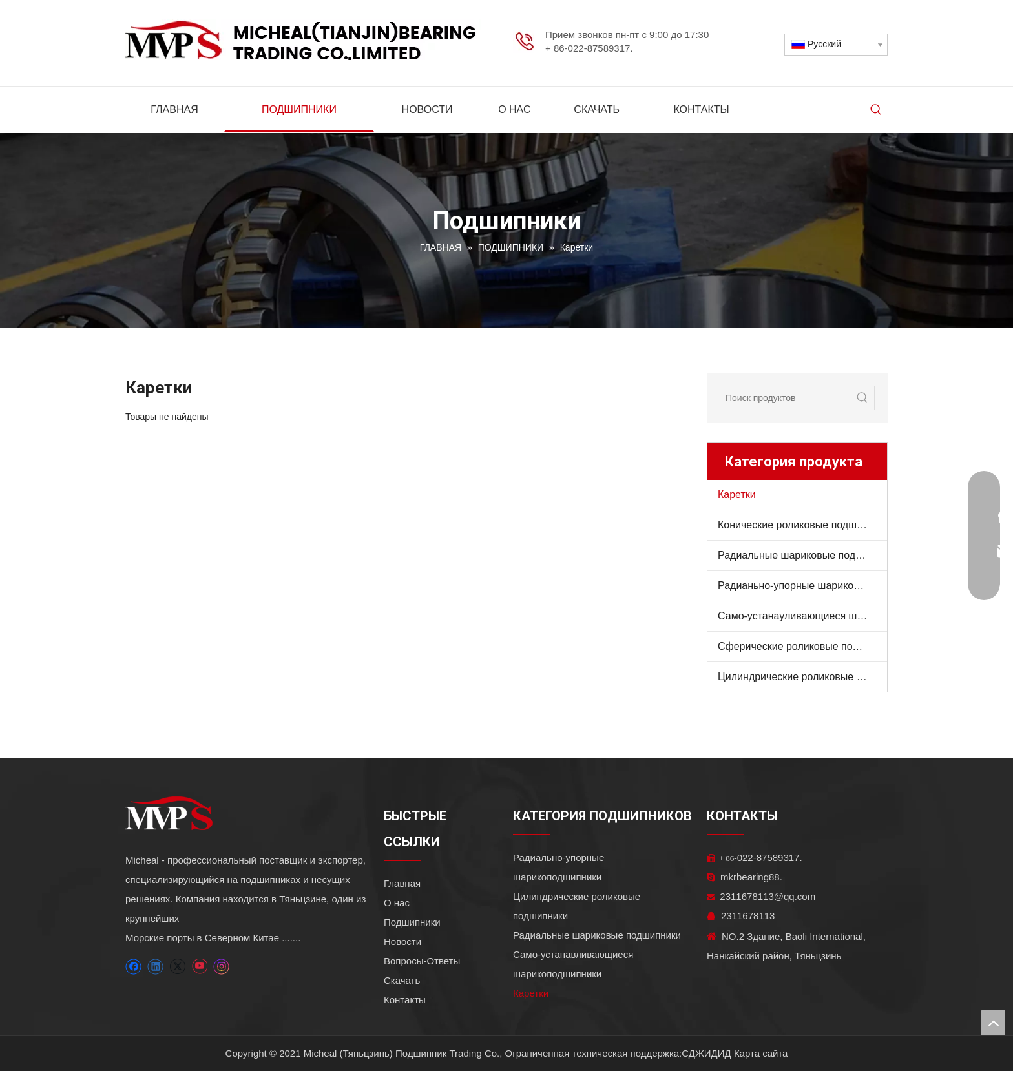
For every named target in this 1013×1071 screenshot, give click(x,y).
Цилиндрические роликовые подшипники (802, 676)
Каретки (737, 494)
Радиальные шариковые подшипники (802, 555)
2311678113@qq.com (761, 896)
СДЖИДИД (706, 1053)
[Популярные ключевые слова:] (876, 109)
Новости (402, 941)
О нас (397, 902)
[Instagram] (221, 966)
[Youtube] (199, 967)
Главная (402, 883)
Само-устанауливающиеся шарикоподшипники (802, 615)
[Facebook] (133, 967)
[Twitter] (177, 967)
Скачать (402, 980)
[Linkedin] (155, 967)
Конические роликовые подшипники (802, 524)
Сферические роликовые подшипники (802, 646)
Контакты (405, 999)
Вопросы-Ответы (422, 960)
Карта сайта (761, 1053)
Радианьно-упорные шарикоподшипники (802, 585)
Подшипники (412, 922)
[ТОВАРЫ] (717, 722)
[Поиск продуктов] (785, 398)
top (993, 1022)
